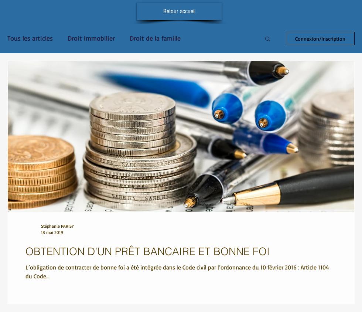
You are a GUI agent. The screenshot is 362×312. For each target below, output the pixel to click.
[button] (267, 39)
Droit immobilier (91, 38)
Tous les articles (30, 38)
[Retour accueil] (179, 11)
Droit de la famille (155, 38)
